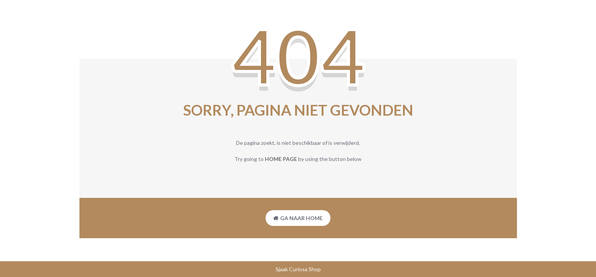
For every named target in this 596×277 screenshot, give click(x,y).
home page (281, 159)
